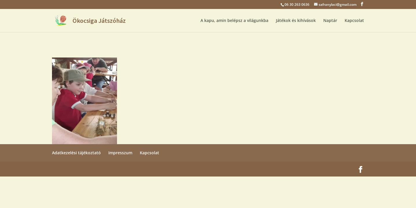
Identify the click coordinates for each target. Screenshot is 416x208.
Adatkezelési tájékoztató (76, 152)
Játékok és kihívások (296, 20)
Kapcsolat (354, 20)
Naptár (330, 20)
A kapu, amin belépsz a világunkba (234, 20)
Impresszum (120, 152)
